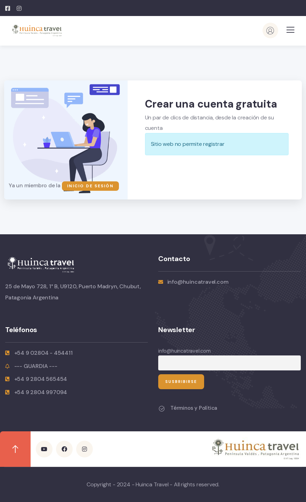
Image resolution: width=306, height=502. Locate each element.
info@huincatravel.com (184, 351)
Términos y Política (193, 408)
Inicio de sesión (90, 186)
